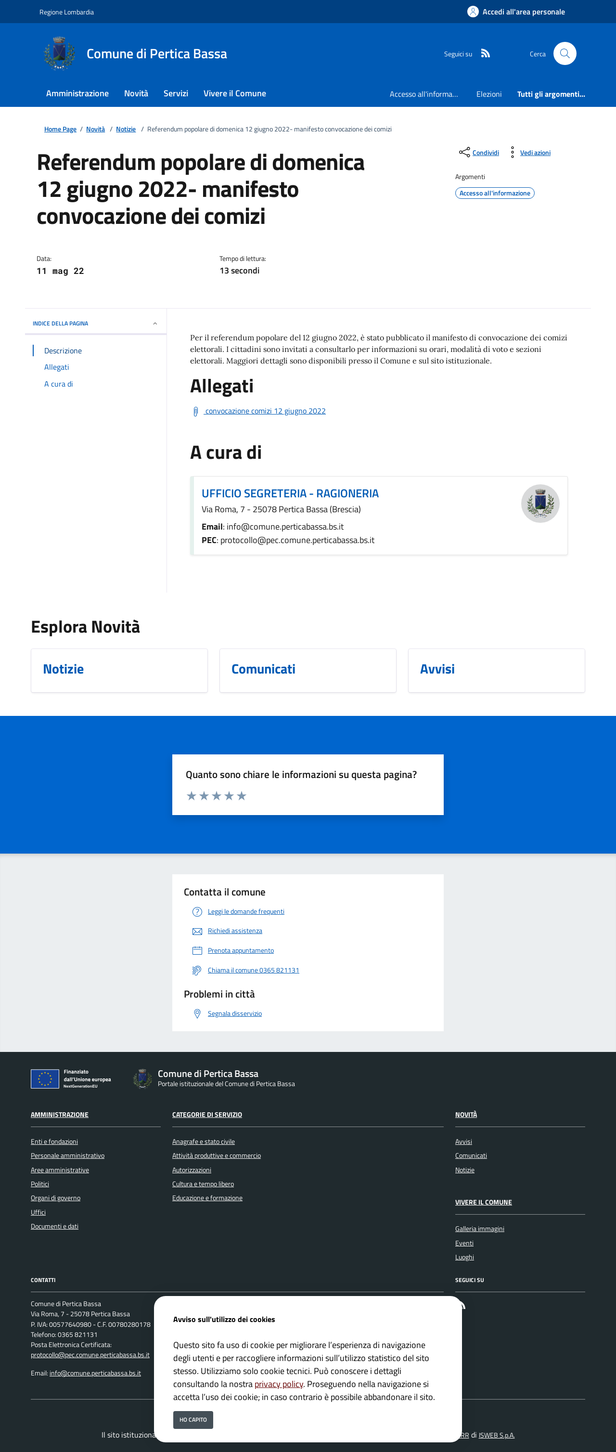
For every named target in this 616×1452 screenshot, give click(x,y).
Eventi (464, 1243)
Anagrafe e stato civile (203, 1141)
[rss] (481, 53)
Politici (40, 1184)
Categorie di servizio (207, 1114)
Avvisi (463, 1141)
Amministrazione (60, 1114)
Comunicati (471, 1155)
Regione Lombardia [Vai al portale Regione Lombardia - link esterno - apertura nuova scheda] (66, 12)
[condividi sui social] (478, 152)
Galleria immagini (479, 1228)
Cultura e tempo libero (203, 1184)
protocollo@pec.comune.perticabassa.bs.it (90, 1354)
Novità (95, 129)
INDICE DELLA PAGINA (96, 323)
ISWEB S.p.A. (497, 1435)
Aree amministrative (60, 1170)
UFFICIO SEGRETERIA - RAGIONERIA (290, 493)
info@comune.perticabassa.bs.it (95, 1373)
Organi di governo (55, 1198)
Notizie (126, 129)
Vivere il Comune (483, 1202)
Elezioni (489, 94)
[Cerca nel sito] (565, 53)
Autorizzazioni (191, 1170)
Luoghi (464, 1257)
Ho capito (193, 1419)
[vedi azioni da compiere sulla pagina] (527, 152)
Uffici (38, 1212)
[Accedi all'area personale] (516, 11)
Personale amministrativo (67, 1155)
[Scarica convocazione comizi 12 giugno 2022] (258, 411)
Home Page (60, 129)
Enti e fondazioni (54, 1141)
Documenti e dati (54, 1226)
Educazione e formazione (207, 1198)
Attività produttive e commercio (216, 1155)
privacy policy (279, 1383)
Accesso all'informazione (429, 94)
